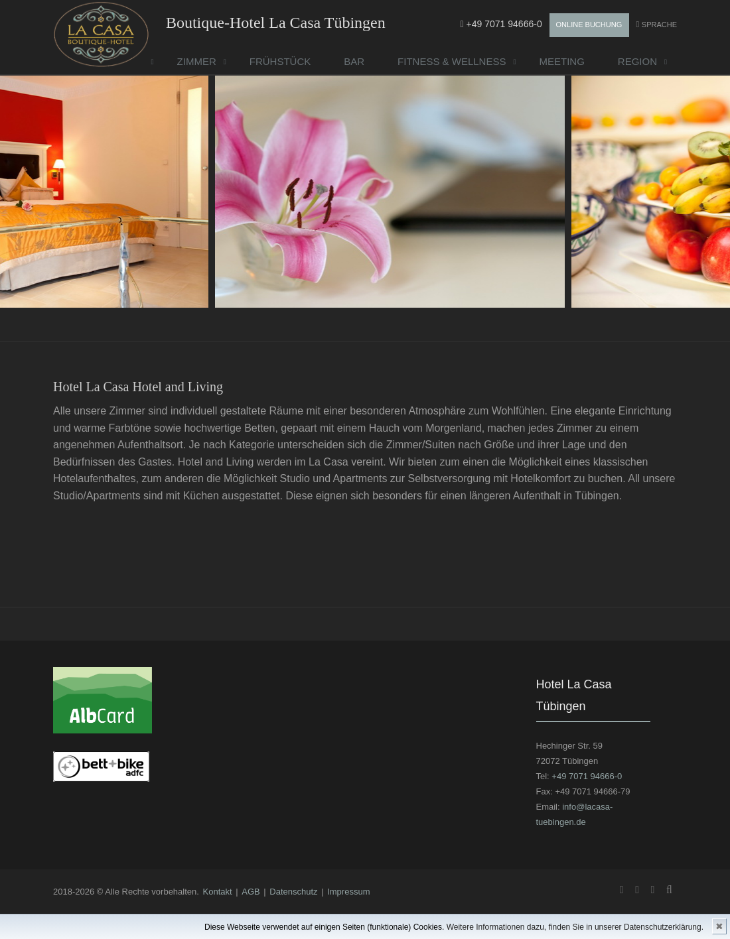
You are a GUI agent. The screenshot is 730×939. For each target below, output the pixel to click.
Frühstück (280, 61)
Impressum (348, 892)
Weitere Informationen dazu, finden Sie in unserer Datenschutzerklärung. (575, 927)
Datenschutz (293, 892)
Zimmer (196, 61)
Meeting (561, 61)
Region (637, 61)
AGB (250, 892)
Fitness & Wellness (452, 61)
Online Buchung (589, 25)
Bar (354, 61)
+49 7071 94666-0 (501, 24)
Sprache (659, 25)
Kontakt (217, 892)
